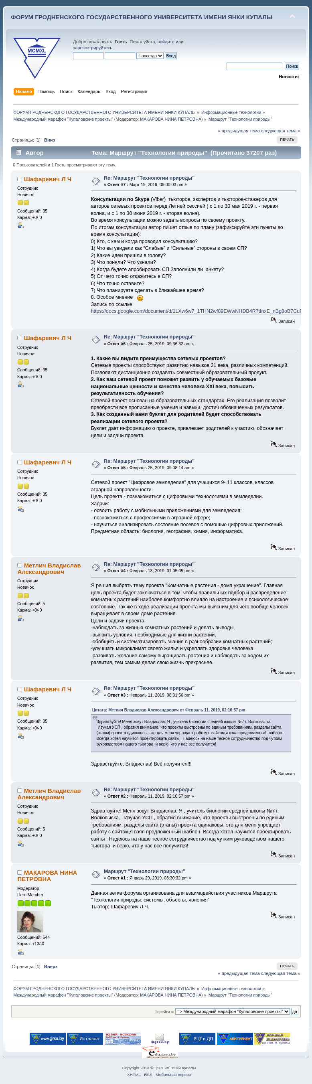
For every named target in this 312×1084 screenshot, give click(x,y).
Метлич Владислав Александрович (49, 568)
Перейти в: (164, 1011)
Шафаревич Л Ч (48, 179)
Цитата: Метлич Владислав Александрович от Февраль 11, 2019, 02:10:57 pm (168, 710)
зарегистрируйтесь (92, 47)
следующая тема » (280, 130)
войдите (166, 41)
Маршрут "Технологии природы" (144, 871)
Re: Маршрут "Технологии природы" (149, 178)
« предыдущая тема (238, 130)
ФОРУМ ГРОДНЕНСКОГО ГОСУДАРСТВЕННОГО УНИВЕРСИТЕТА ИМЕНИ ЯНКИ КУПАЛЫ (142, 17)
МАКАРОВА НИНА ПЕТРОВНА (170, 119)
